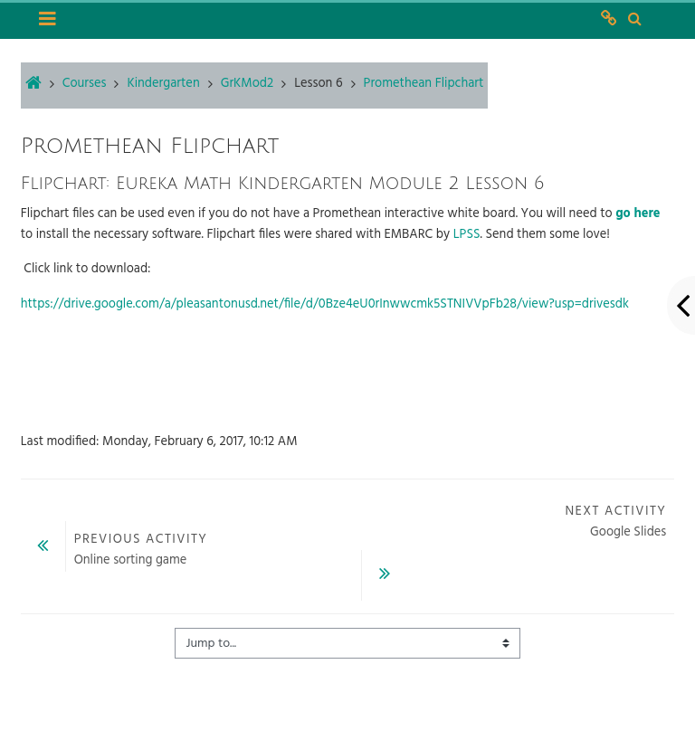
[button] (634, 20)
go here (637, 214)
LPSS (467, 234)
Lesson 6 (318, 83)
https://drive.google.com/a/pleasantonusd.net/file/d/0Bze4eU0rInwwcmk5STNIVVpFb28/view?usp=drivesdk (325, 304)
